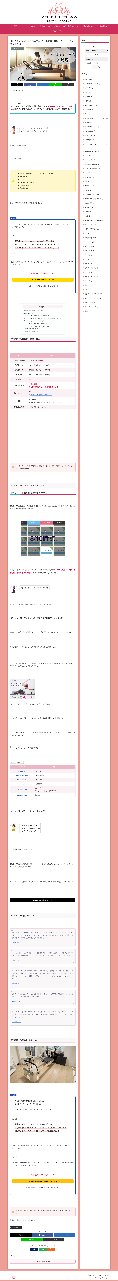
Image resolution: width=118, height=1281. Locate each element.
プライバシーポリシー (103, 1276)
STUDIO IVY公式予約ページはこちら (42, 280)
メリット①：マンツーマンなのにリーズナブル (39, 321)
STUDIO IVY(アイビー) (16, 1228)
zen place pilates (22, 776)
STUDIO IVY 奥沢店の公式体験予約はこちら (43, 1182)
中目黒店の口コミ (16, 984)
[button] (65, 84)
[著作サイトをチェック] (39, 1249)
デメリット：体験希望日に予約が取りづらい (39, 316)
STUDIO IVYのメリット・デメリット (35, 313)
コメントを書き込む (42, 1262)
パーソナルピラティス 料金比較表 (37, 324)
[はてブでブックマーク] (43, 84)
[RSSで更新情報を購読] (46, 1249)
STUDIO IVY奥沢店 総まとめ (32, 332)
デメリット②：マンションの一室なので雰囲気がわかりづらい (44, 318)
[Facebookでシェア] (32, 84)
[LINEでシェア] (54, 84)
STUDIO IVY (22, 772)
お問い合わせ (92, 1276)
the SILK (22, 784)
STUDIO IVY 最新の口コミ (32, 329)
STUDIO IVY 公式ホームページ (43, 901)
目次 (40, 307)
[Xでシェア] (20, 84)
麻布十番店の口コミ (16, 1022)
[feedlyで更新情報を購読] (42, 1249)
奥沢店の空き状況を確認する (41, 395)
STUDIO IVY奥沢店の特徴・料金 (34, 310)
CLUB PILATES (22, 796)
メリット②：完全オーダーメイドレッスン (38, 326)
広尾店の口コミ (15, 943)
